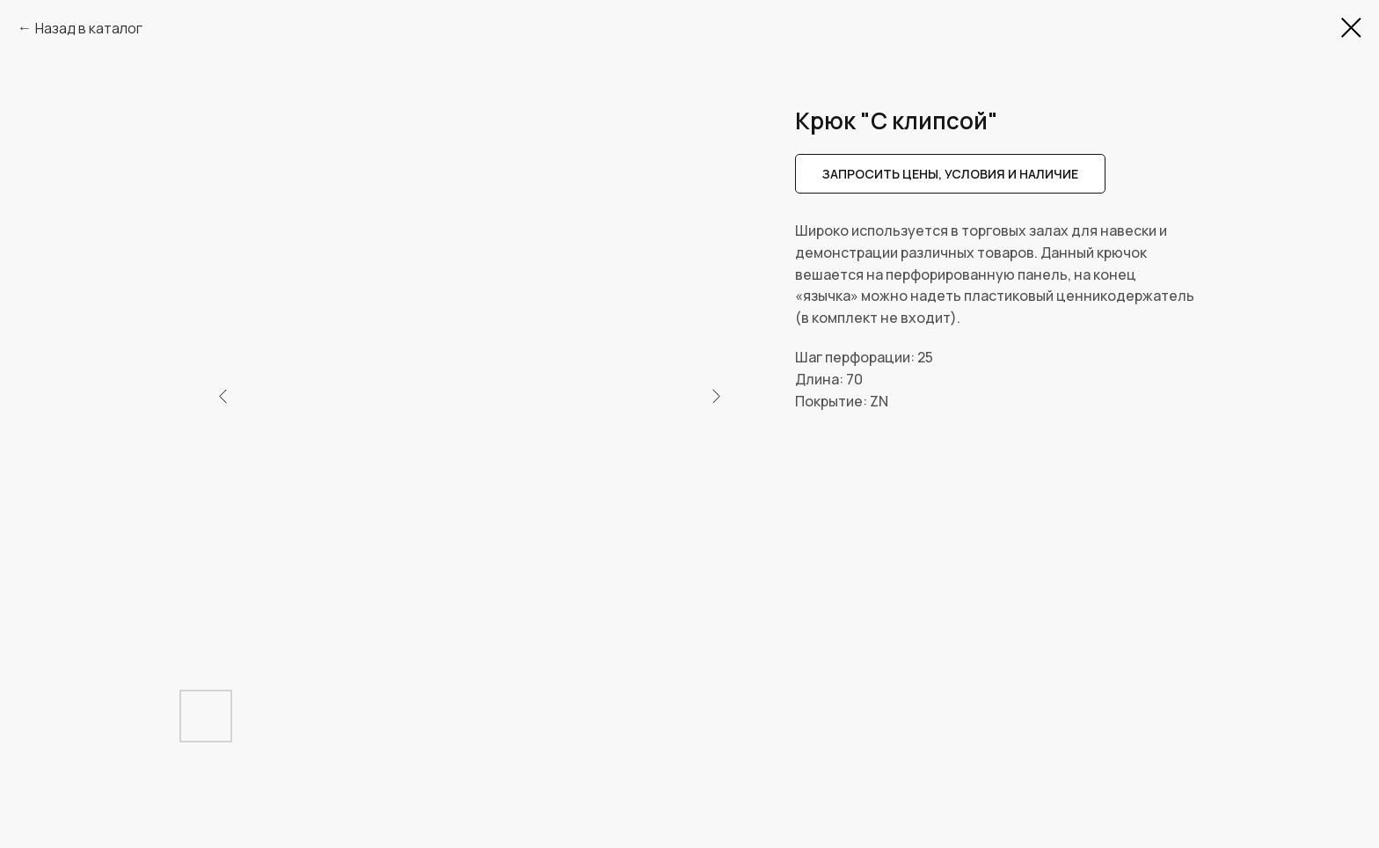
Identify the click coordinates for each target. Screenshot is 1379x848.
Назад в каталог (88, 28)
